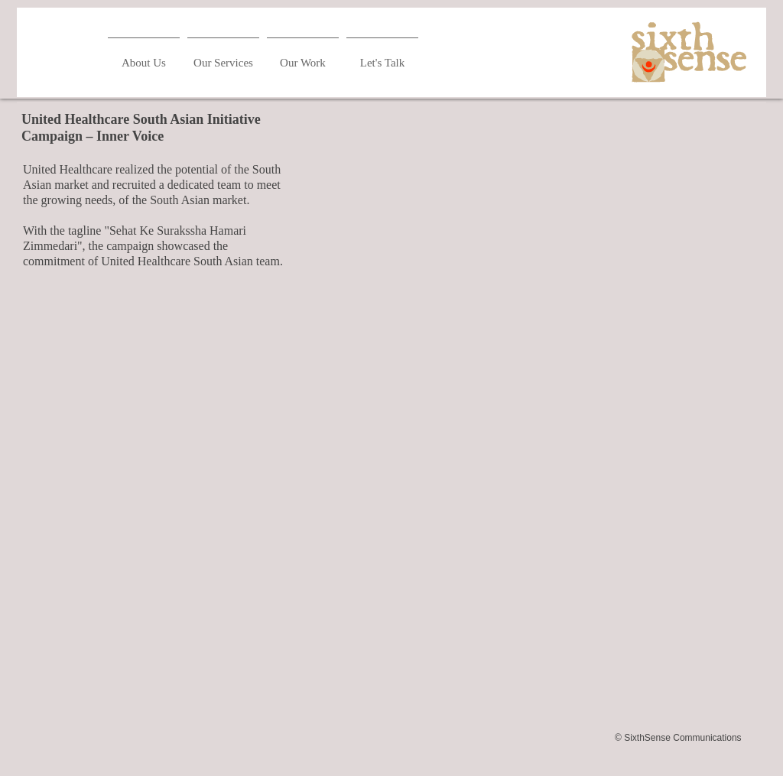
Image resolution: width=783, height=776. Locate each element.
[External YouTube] (521, 252)
